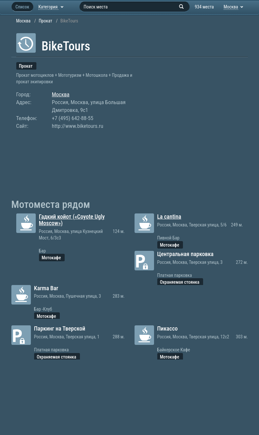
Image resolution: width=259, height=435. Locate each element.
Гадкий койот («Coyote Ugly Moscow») (72, 219)
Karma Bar (46, 288)
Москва (23, 20)
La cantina (169, 216)
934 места (204, 6)
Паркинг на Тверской (59, 328)
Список (22, 6)
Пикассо (167, 328)
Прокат (45, 20)
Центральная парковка (185, 254)
